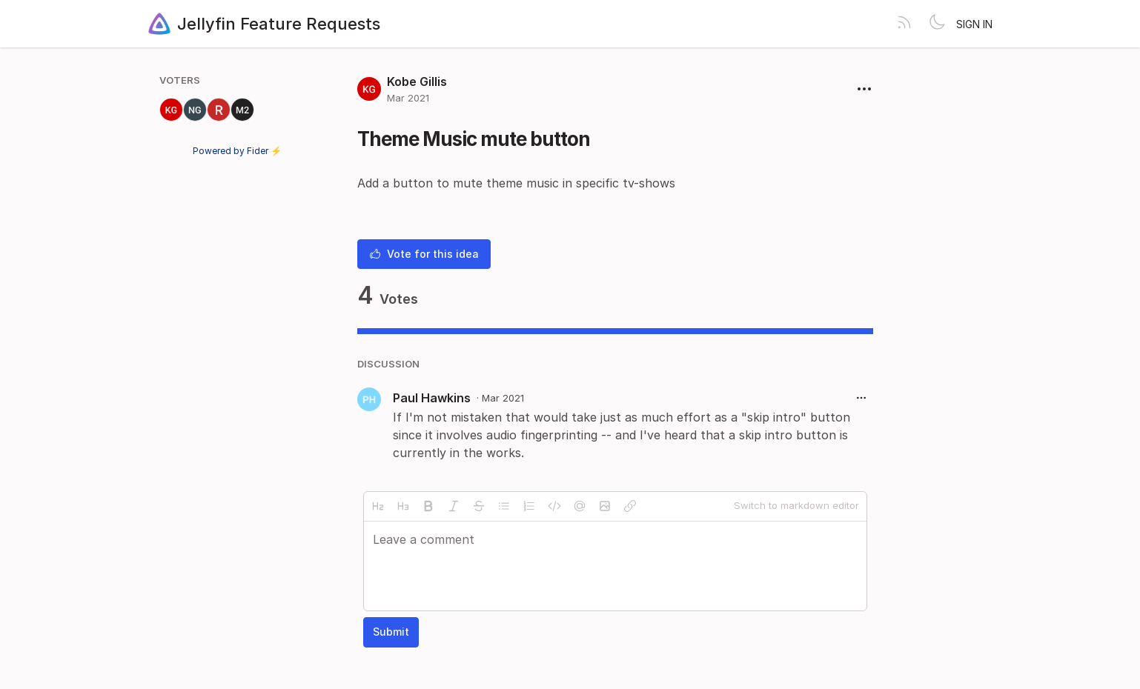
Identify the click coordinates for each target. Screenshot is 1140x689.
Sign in (974, 24)
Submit (391, 631)
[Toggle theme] (937, 24)
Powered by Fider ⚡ (237, 150)
